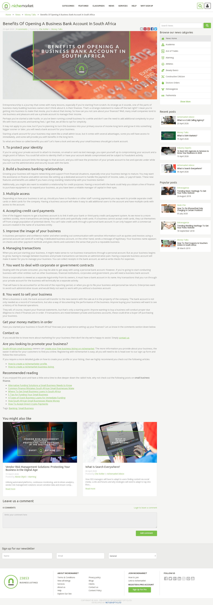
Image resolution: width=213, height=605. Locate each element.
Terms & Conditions (66, 577)
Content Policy (95, 590)
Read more (10, 489)
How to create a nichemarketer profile (27, 363)
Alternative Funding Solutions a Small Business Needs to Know (40, 385)
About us (61, 587)
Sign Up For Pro (140, 589)
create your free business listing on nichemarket (69, 348)
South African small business (17, 348)
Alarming (32, 476)
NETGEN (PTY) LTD (113, 602)
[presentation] (181, 558)
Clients (92, 584)
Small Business (26, 408)
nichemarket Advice (115, 473)
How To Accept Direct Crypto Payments (28, 403)
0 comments (21, 29)
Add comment (146, 533)
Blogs (91, 580)
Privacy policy (95, 577)
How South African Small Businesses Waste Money (34, 400)
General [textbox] (113, 556)
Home (8, 14)
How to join (133, 577)
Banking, (13, 408)
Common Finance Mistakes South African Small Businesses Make (41, 388)
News (17, 14)
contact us (124, 337)
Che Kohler (44, 29)
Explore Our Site (64, 593)
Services (61, 584)
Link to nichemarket (137, 580)
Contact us (93, 587)
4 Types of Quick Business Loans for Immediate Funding (36, 397)
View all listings (64, 580)
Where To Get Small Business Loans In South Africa (34, 391)
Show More (185, 101)
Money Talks (30, 14)
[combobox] (133, 556)
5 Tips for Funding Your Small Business (28, 394)
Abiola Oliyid (20, 476)
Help (59, 590)
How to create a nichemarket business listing (31, 366)
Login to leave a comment (145, 507)
